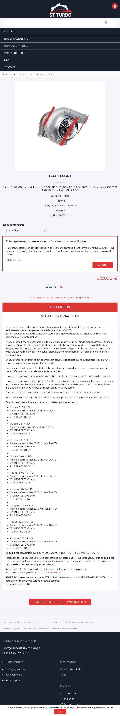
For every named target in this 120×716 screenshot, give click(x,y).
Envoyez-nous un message (21, 648)
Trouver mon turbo (71, 669)
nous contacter (52, 572)
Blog (64, 674)
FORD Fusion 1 (60, 176)
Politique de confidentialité (65, 629)
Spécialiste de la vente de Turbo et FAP (40, 622)
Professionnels (12, 680)
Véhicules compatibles (60, 316)
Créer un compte (70, 704)
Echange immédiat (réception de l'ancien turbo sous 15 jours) (47, 241)
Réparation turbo (13, 674)
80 (13, 260)
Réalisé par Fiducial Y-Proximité (80, 622)
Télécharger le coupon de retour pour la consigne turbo (60, 297)
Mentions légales (11, 629)
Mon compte (68, 693)
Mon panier (67, 698)
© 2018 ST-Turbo (12, 622)
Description (60, 307)
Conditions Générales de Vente (36, 629)
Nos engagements (14, 669)
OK (60, 712)
